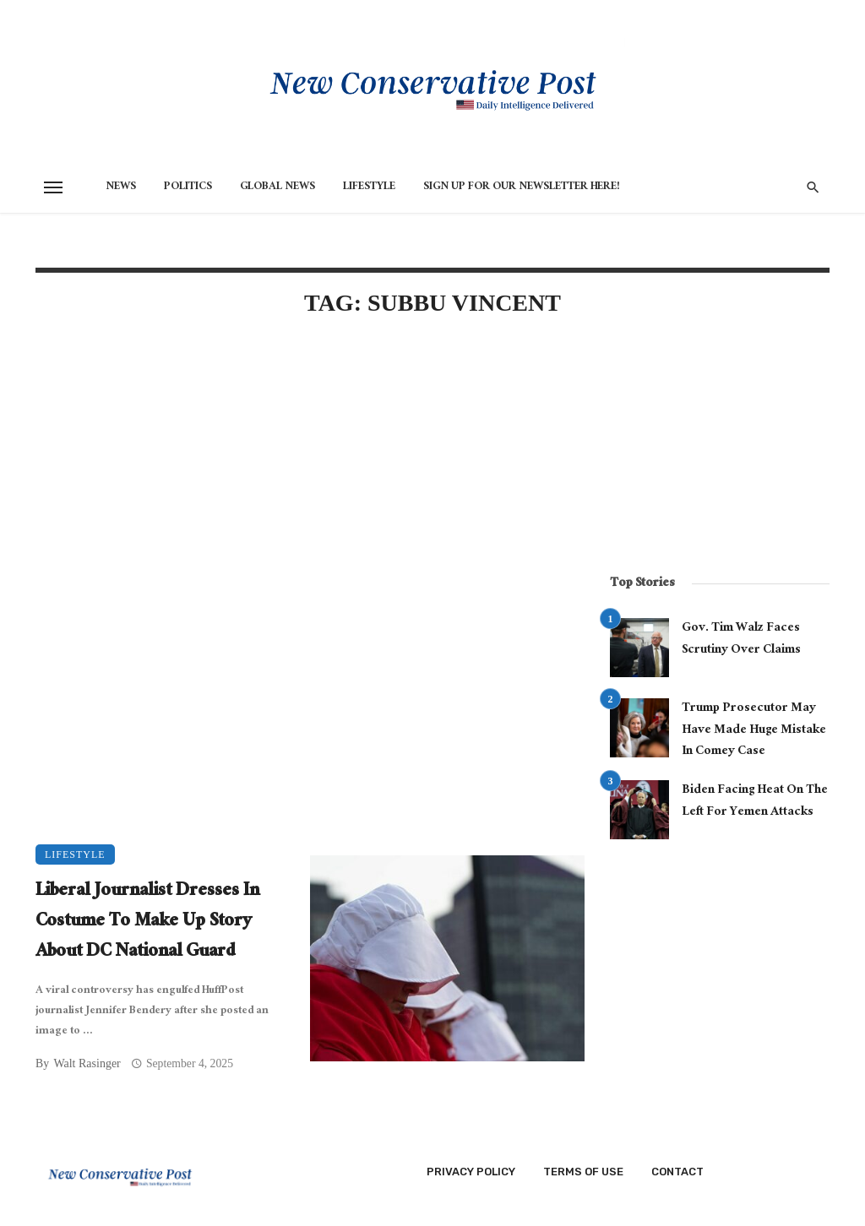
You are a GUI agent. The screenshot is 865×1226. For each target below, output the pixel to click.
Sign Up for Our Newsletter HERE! (521, 187)
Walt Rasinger (86, 1063)
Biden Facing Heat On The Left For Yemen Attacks (755, 801)
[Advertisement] (310, 476)
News (121, 187)
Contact (677, 1171)
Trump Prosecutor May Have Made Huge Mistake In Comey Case (754, 730)
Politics (188, 187)
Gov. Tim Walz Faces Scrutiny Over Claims (741, 639)
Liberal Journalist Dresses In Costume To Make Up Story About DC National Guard (147, 922)
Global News (277, 187)
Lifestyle (369, 187)
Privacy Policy (471, 1171)
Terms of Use (583, 1171)
